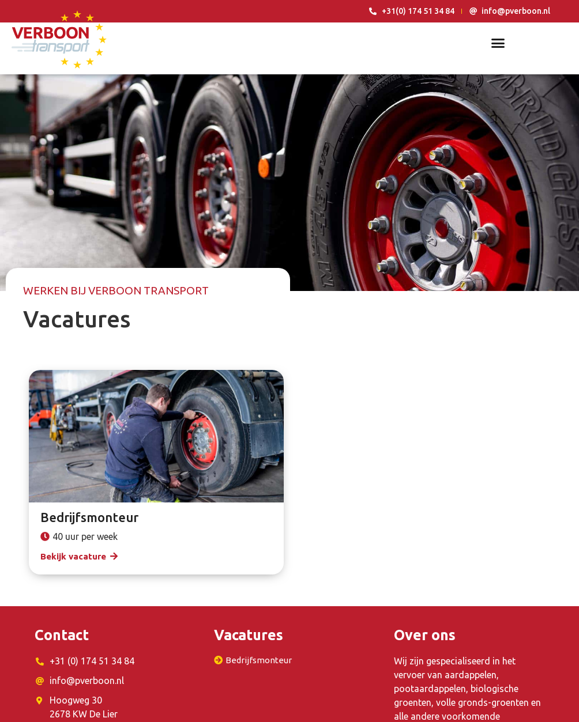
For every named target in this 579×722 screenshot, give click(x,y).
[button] (498, 43)
